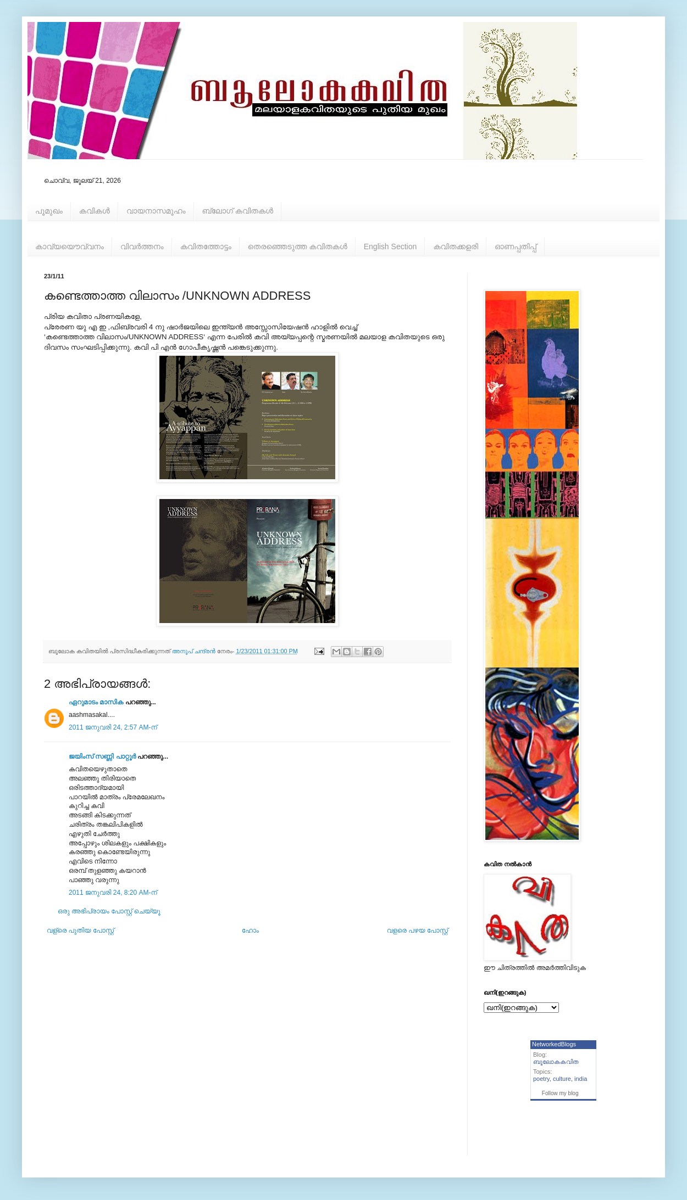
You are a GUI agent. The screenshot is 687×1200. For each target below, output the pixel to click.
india (580, 1078)
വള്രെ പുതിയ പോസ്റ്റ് (80, 930)
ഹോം (250, 930)
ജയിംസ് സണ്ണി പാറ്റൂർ (102, 756)
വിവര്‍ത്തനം (142, 246)
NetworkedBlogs (554, 1044)
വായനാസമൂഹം (156, 210)
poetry (541, 1078)
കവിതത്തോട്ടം (205, 246)
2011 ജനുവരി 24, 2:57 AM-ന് (113, 727)
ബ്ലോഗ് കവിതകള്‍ (237, 210)
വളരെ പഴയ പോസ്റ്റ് (417, 930)
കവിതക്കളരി (455, 246)
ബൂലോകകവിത (556, 1061)
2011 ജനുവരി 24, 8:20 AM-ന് (113, 892)
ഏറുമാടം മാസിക (96, 702)
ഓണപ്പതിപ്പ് (515, 246)
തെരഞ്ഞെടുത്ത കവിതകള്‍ (297, 246)
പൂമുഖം (49, 210)
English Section (390, 246)
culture (562, 1078)
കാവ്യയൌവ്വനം (69, 246)
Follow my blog (560, 1093)
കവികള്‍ (94, 210)
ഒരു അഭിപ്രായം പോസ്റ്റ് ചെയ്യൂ (109, 911)
